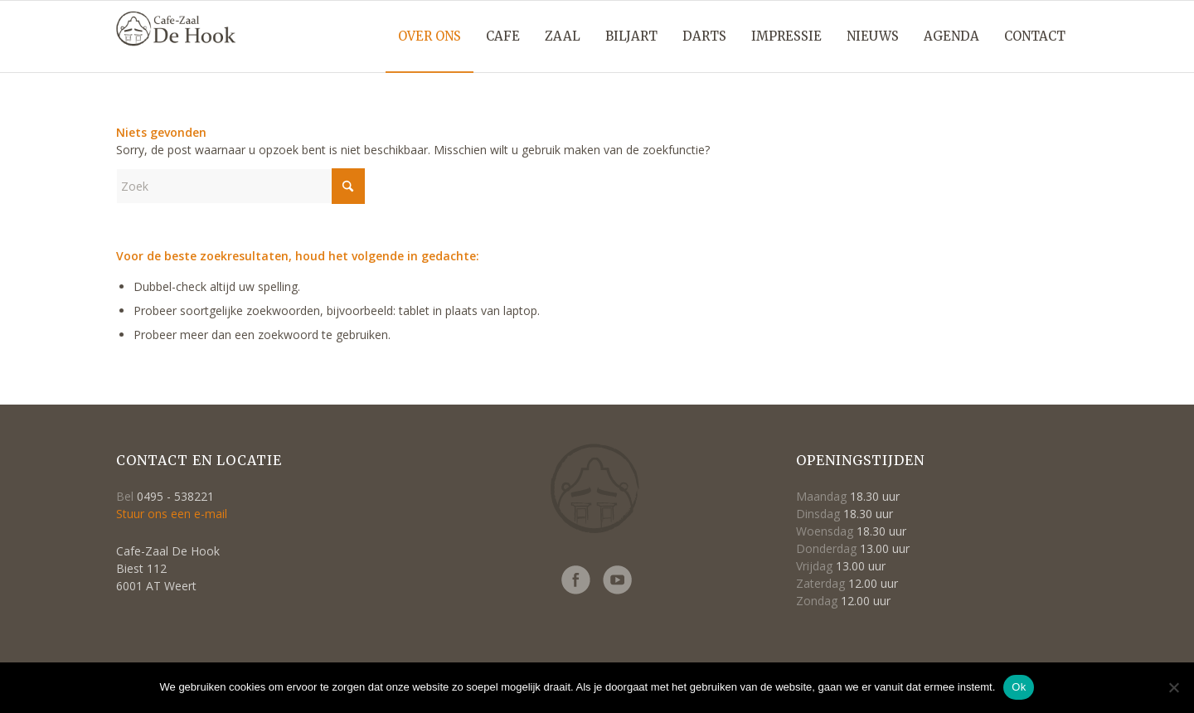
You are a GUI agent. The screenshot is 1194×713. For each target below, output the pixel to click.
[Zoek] (240, 186)
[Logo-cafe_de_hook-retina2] (175, 46)
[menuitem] (429, 36)
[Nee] (1173, 687)
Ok (1019, 687)
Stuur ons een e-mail (171, 513)
